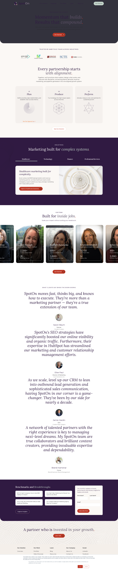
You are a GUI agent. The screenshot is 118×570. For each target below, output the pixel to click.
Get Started (98, 3)
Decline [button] (86, 566)
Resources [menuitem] (53, 554)
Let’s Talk (59, 535)
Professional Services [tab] (92, 159)
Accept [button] (80, 566)
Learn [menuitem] (72, 3)
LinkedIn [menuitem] (85, 551)
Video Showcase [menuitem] (38, 554)
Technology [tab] (48, 159)
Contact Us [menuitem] (69, 554)
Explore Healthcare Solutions (31, 189)
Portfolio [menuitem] (36, 551)
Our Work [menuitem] (63, 3)
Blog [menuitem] (51, 551)
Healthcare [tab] (26, 159)
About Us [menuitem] (80, 3)
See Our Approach (29, 121)
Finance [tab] (70, 159)
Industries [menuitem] (53, 3)
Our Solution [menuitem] (43, 3)
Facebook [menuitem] (85, 554)
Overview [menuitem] (20, 551)
